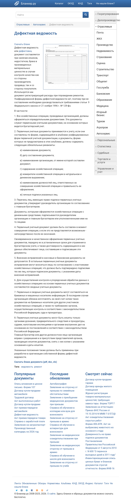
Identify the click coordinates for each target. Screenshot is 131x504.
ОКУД (71, 3)
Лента (17, 483)
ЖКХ (99, 38)
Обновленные (29, 483)
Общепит (102, 81)
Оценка (101, 63)
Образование (104, 99)
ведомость (27, 366)
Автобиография (58, 383)
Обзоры (42, 483)
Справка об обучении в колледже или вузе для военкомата (62, 411)
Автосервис (39, 24)
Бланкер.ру (28, 3)
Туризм (101, 121)
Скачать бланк (22, 44)
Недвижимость (105, 51)
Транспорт (103, 75)
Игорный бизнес (102, 114)
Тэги (89, 3)
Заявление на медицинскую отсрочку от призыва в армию (65, 449)
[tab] (105, 14)
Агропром (102, 127)
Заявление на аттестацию (99, 407)
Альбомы (66, 483)
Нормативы (53, 483)
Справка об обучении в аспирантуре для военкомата (62, 428)
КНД (80, 3)
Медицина (103, 106)
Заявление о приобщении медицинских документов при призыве (64, 401)
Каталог (59, 3)
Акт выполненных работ (27, 401)
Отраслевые (23, 24)
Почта (100, 32)
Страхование (104, 57)
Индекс (89, 483)
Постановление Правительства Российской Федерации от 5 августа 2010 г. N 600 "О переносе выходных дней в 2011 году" (101, 448)
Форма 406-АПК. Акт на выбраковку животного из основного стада (99, 427)
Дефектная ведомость (26, 414)
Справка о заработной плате (29, 421)
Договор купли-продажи (27, 404)
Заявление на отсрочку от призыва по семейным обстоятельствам (64, 390)
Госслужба (103, 87)
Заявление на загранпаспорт (29, 425)
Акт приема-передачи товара (30, 418)
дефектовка (25, 51)
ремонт (38, 366)
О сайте (51, 493)
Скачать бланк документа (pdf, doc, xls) (35, 362)
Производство (105, 44)
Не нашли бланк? (105, 3)
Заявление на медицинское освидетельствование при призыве (65, 438)
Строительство (105, 69)
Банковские (103, 93)
